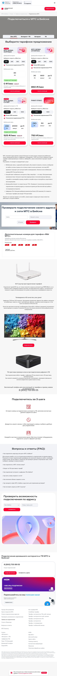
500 (17, 61)
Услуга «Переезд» (6, 622)
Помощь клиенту (33, 641)
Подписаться (8, 602)
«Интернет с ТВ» (6, 636)
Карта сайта (31, 639)
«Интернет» (4, 634)
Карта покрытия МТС (7, 612)
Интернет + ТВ (25, 36)
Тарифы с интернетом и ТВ (35, 618)
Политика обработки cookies (36, 648)
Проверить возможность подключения (12, 617)
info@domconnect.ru (10, 658)
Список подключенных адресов (10, 614)
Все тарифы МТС (33, 609)
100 (6, 61)
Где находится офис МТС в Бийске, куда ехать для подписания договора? (23, 483)
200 (12, 61)
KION (29, 632)
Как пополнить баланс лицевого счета (13, 479)
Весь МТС (13, 36)
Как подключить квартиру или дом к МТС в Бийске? (17, 453)
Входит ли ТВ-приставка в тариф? (12, 468)
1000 (23, 61)
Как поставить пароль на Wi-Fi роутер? (14, 487)
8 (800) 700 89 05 (17, 3)
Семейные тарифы (33, 612)
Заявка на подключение (8, 619)
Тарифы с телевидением (35, 623)
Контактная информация (35, 643)
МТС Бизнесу (5, 628)
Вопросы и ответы (6, 625)
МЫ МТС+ (31, 634)
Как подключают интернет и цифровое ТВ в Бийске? (17, 472)
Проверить (33, 222)
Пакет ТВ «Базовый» (7, 641)
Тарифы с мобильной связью (36, 625)
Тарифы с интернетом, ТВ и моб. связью (39, 614)
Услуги (3, 632)
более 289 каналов (39, 65)
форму (39, 458)
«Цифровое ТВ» (5, 639)
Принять (44, 672)
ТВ (46, 36)
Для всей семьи (32, 637)
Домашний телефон (7, 643)
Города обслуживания (7, 609)
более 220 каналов (16, 300)
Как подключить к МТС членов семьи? (13, 464)
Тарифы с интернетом (34, 621)
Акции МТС (4, 645)
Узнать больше (15, 91)
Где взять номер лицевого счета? (12, 476)
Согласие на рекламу (6, 652)
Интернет (37, 36)
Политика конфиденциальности (35, 651)
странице (45, 653)
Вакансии (31, 646)
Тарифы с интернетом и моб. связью (38, 616)
